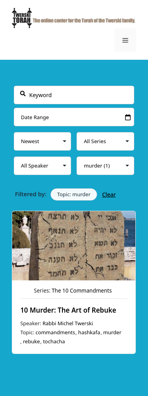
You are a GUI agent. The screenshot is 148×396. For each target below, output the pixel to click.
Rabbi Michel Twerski (68, 323)
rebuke (31, 341)
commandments (55, 332)
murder (112, 332)
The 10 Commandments (82, 290)
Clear (109, 194)
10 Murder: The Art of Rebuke (68, 310)
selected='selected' (105, 166)
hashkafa (89, 332)
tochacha (54, 341)
